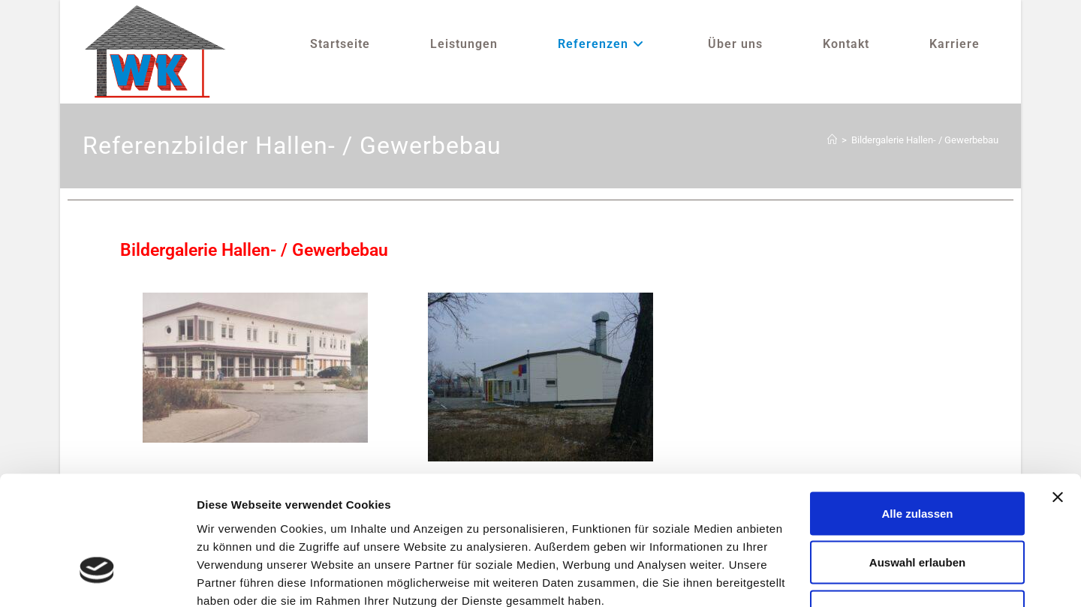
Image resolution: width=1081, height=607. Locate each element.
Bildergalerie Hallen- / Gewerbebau (924, 140)
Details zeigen (798, 577)
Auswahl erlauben (917, 459)
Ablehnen (917, 508)
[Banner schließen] (1057, 394)
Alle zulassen (917, 410)
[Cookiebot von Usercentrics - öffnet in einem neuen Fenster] (97, 577)
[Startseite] (832, 140)
